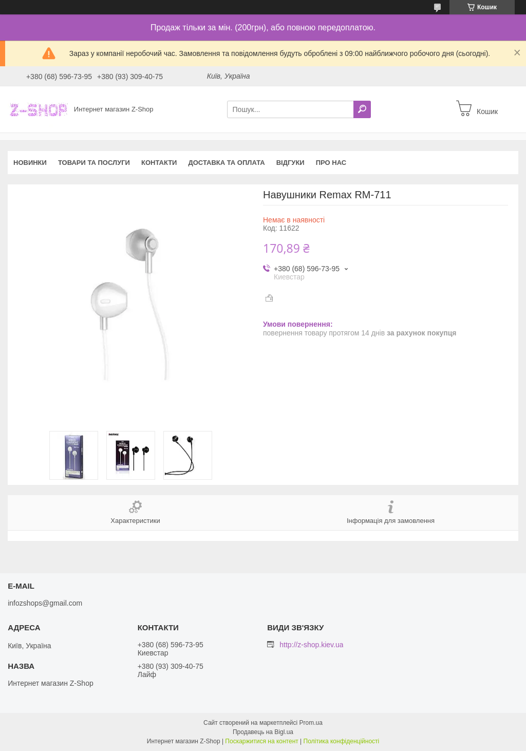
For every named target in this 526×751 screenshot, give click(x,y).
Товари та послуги (94, 162)
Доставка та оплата (226, 162)
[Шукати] (362, 109)
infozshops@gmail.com (45, 603)
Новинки (30, 162)
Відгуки (290, 162)
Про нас (331, 162)
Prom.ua (311, 722)
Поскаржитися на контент (261, 741)
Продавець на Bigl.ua (263, 732)
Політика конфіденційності (342, 741)
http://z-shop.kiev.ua (311, 645)
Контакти (159, 162)
